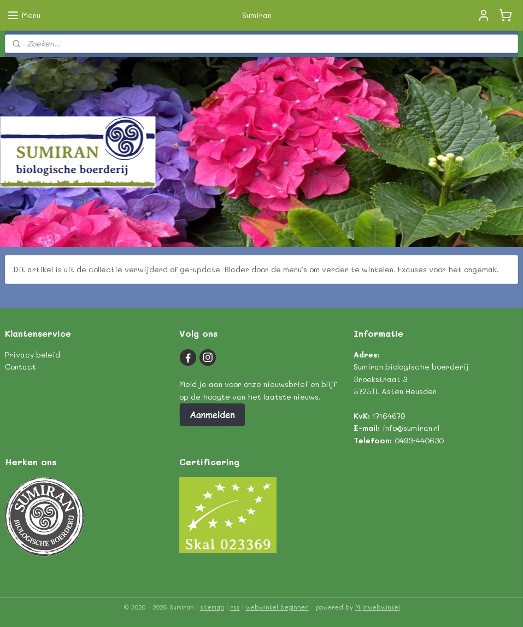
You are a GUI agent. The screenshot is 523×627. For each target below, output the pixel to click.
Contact (20, 366)
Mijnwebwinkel (377, 607)
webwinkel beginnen (277, 607)
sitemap (212, 607)
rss (235, 607)
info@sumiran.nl (411, 428)
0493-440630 (419, 440)
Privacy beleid (32, 354)
